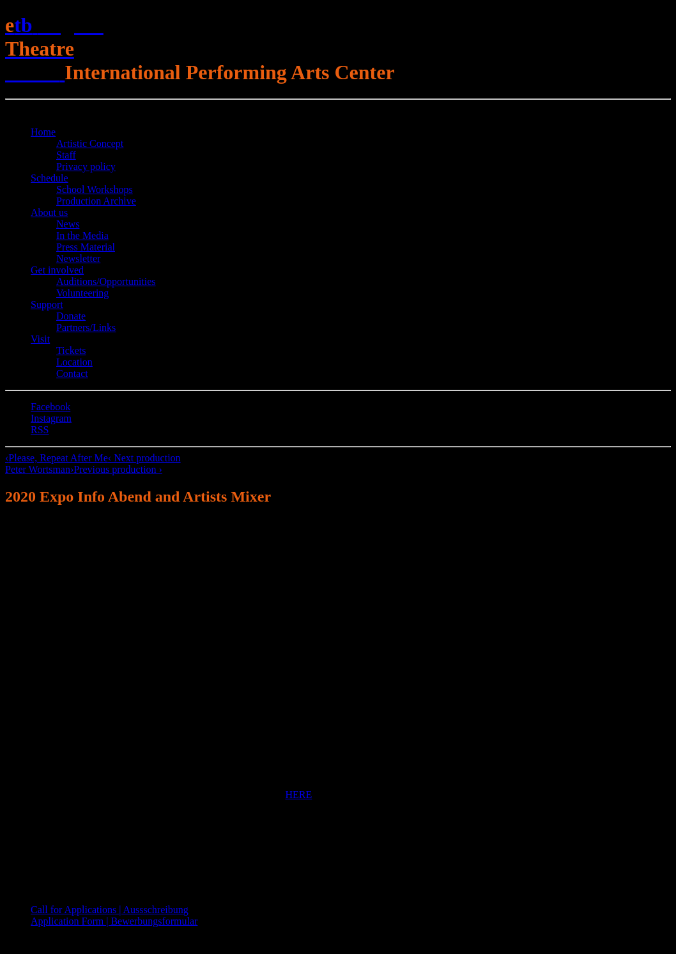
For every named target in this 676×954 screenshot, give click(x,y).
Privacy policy (86, 166)
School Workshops (94, 189)
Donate (71, 316)
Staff (66, 155)
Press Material (85, 247)
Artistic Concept (89, 143)
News (67, 224)
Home (43, 132)
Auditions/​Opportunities (106, 281)
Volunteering (82, 293)
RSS (40, 429)
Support (47, 304)
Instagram (51, 418)
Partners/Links (86, 327)
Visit (40, 339)
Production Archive (96, 201)
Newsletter (78, 258)
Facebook (50, 406)
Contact (72, 373)
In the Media (82, 235)
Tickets (71, 350)
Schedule (49, 178)
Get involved (57, 270)
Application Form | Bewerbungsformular (114, 921)
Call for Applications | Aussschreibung (109, 909)
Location (74, 362)
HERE (299, 794)
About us (49, 212)
